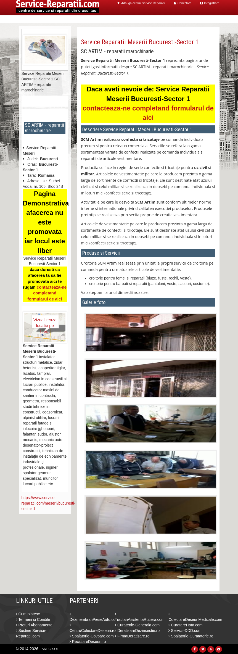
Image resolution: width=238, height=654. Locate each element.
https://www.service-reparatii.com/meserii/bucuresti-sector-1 (48, 503)
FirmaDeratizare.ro (132, 636)
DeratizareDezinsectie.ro (137, 630)
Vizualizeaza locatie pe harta (45, 322)
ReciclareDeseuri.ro (88, 641)
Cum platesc (28, 614)
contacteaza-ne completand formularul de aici (47, 293)
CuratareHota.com (185, 625)
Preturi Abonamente (34, 625)
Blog (190, 19)
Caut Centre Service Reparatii (151, 19)
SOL (55, 649)
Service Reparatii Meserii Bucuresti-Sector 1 (140, 42)
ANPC (46, 649)
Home (110, 19)
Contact (207, 19)
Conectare (183, 3)
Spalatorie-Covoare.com (92, 636)
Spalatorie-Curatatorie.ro (190, 636)
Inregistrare (210, 3)
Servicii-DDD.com (184, 630)
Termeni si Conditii (33, 619)
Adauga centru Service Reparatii (141, 3)
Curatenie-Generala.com (137, 625)
